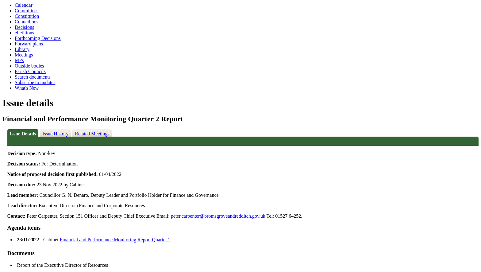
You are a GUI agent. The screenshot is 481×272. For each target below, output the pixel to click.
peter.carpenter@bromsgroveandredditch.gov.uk (218, 216)
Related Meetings (92, 133)
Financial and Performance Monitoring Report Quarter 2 (115, 239)
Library (22, 49)
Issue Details (23, 133)
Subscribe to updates (35, 82)
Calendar (24, 5)
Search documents (33, 77)
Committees (26, 10)
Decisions (24, 27)
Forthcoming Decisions (38, 38)
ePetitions (24, 32)
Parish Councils (30, 71)
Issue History (55, 133)
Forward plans (29, 43)
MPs (19, 60)
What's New (27, 88)
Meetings (24, 54)
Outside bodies (29, 65)
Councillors (26, 21)
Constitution (27, 16)
